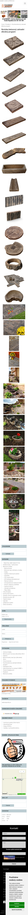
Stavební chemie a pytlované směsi (12, 595)
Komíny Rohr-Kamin (8, 593)
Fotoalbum (8, 24)
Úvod (2, 24)
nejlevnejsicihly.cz (6, 702)
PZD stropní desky (9, 577)
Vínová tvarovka (7, 661)
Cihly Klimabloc (7, 592)
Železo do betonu (7, 604)
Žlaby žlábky (7, 590)
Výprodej (5, 601)
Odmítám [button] (17, 906)
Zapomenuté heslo (13, 642)
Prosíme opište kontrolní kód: (14, 849)
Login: (3, 629)
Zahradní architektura (9, 588)
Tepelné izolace (7, 599)
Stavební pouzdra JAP (8, 597)
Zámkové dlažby (7, 652)
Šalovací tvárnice (8, 581)
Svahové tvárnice (8, 586)
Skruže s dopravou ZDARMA (11, 584)
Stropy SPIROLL (7, 726)
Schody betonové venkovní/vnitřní (13, 583)
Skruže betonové (7, 724)
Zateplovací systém (8, 602)
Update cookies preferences (7, 1)
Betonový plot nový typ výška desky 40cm (14, 654)
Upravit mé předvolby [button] (17, 909)
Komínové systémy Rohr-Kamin (11, 722)
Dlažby (6, 572)
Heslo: (3, 633)
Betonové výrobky (7, 566)
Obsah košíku (7, 619)
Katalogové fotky (7, 666)
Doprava (5, 655)
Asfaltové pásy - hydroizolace (10, 564)
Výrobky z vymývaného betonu (11, 728)
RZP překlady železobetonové (11, 579)
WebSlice (3, 913)
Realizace (5, 672)
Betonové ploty (8, 568)
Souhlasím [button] (16, 903)
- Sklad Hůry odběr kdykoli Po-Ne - (12, 563)
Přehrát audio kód (19, 857)
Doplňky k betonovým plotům (11, 573)
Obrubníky (6, 575)
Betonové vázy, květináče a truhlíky (13, 570)
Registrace (4, 642)
